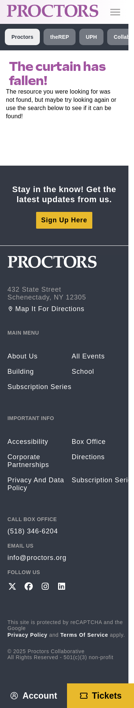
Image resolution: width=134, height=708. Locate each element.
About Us (22, 356)
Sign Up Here (64, 220)
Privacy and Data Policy (35, 484)
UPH (91, 37)
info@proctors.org (37, 557)
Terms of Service (84, 635)
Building (20, 371)
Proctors (23, 37)
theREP (59, 37)
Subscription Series (39, 387)
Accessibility (27, 441)
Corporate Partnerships (28, 461)
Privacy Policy (27, 635)
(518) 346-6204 (32, 531)
